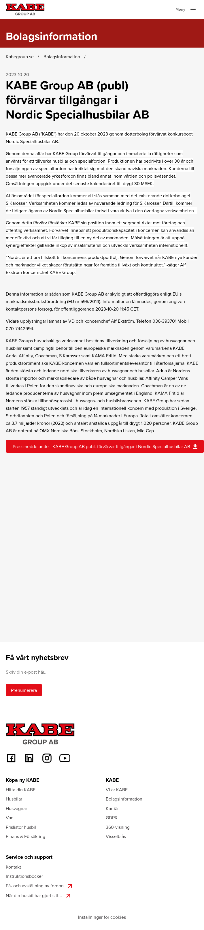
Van (10, 817)
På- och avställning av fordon (39, 885)
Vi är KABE (117, 789)
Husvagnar (16, 808)
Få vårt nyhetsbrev (37, 657)
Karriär (112, 808)
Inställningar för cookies (102, 917)
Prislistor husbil (21, 827)
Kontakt (13, 867)
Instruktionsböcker (24, 876)
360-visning (118, 827)
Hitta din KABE (20, 789)
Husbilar (14, 799)
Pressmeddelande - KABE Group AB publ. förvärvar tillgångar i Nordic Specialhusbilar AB (106, 446)
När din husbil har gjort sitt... (39, 895)
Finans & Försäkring (25, 836)
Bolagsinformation (124, 799)
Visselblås (116, 836)
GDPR (112, 817)
